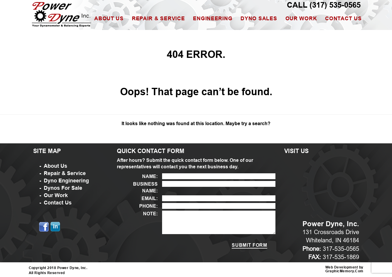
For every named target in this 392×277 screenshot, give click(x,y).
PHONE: (148, 206)
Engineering (212, 18)
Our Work (301, 18)
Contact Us (343, 18)
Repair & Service (158, 18)
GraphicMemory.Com (344, 271)
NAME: (150, 176)
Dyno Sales (258, 18)
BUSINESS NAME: (145, 187)
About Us (109, 18)
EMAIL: (150, 198)
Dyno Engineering (66, 181)
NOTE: (150, 213)
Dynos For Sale (63, 188)
